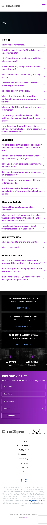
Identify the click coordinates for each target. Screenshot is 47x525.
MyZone (26, 517)
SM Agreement (23, 454)
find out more (22, 344)
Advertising (23, 459)
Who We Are (23, 463)
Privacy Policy (23, 450)
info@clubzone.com (35, 501)
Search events (22, 326)
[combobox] (23, 408)
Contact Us (22, 308)
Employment (23, 441)
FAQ (23, 472)
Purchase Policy (23, 445)
